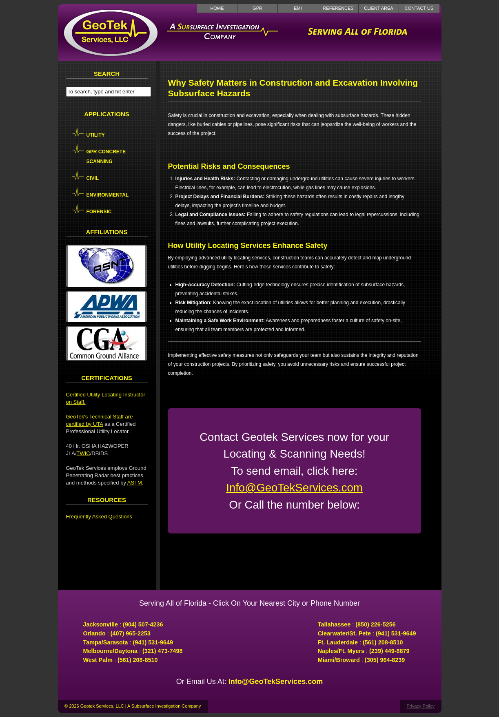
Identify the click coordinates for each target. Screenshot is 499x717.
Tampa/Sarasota (105, 642)
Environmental (107, 195)
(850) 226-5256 (375, 624)
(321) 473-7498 (162, 651)
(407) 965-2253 (131, 633)
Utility (95, 135)
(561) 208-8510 (137, 660)
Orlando (94, 633)
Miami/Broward (339, 660)
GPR (257, 8)
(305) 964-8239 (385, 660)
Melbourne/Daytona (110, 651)
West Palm (98, 660)
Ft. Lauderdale (338, 642)
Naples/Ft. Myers (341, 651)
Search (107, 73)
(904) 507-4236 (143, 624)
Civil (92, 178)
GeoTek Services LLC (111, 32)
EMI (298, 8)
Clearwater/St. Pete (344, 633)
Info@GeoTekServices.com (294, 487)
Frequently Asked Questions (99, 516)
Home (217, 8)
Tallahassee (334, 624)
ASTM (134, 483)
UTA (98, 424)
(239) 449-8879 (389, 651)
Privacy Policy (421, 706)
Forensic (99, 212)
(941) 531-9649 (153, 642)
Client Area (378, 8)
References (338, 8)
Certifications (106, 377)
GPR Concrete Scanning (106, 156)
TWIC (83, 453)
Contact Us (419, 8)
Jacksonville (100, 624)
